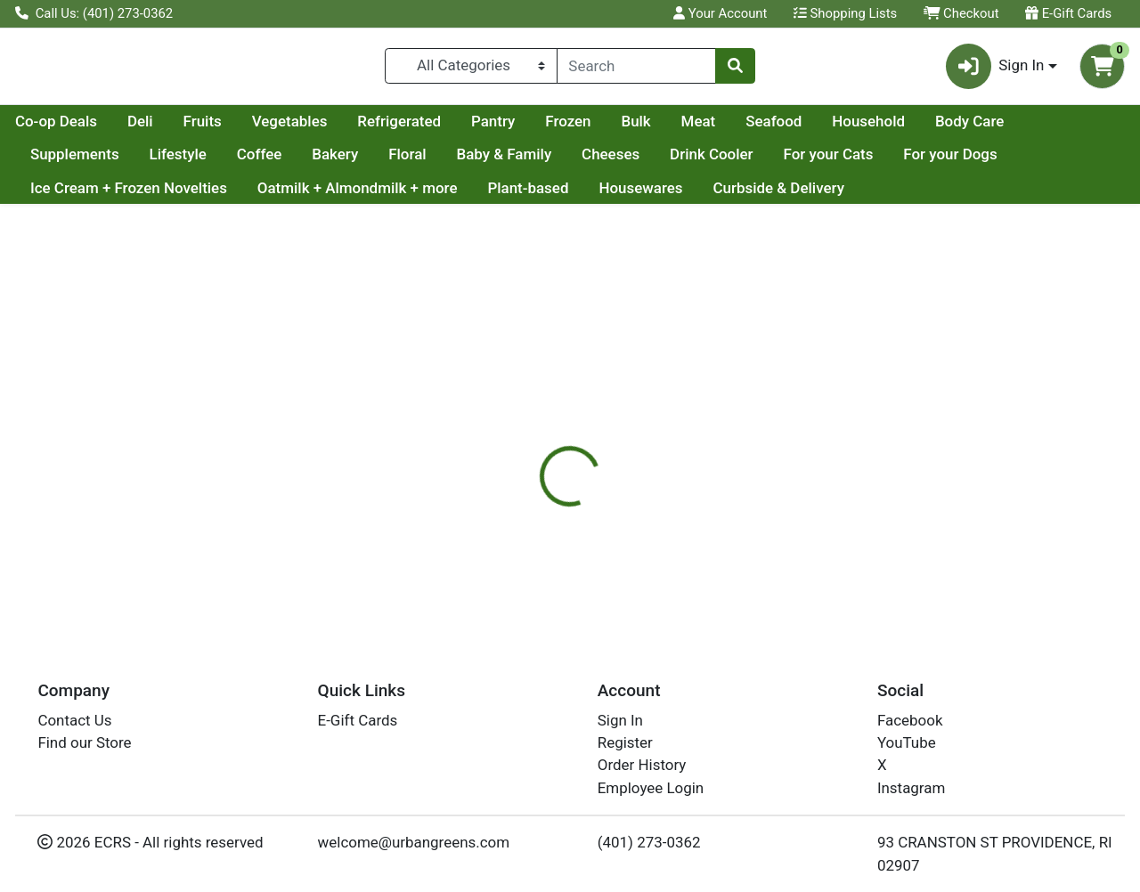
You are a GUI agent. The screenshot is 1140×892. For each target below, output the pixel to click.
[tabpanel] (807, 560)
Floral (506, 162)
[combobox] (637, 69)
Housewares (640, 195)
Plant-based (527, 195)
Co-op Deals (225, 128)
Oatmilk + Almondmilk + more (357, 195)
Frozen (737, 128)
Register (625, 742)
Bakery (434, 162)
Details (524, 482)
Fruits (372, 128)
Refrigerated (568, 128)
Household (1037, 128)
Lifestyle (276, 162)
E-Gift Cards (1068, 13)
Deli (309, 128)
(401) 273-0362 (649, 842)
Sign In (620, 720)
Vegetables (459, 128)
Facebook (910, 720)
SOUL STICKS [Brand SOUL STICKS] (706, 553)
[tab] (524, 482)
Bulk (804, 128)
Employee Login (651, 788)
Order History (642, 765)
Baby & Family (603, 162)
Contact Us (74, 720)
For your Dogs (1049, 162)
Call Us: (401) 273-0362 (94, 13)
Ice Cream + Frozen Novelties (128, 195)
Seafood (943, 128)
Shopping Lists (845, 13)
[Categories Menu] (471, 69)
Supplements (173, 162)
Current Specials (86, 128)
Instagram (911, 788)
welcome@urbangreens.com (414, 842)
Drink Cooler (810, 162)
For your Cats (928, 162)
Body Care (64, 162)
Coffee (358, 162)
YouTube (906, 742)
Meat (868, 128)
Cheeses (709, 162)
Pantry (662, 128)
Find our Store (84, 742)
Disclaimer (608, 482)
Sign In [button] (995, 70)
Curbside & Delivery (777, 195)
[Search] (637, 69)
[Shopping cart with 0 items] (1102, 70)
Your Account (720, 13)
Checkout (961, 13)
